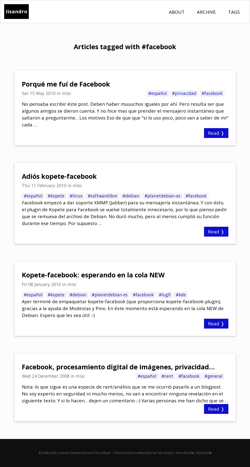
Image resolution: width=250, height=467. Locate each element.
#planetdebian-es (162, 196)
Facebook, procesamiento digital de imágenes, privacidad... (118, 366)
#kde (181, 295)
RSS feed (204, 453)
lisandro (16, 11)
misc (66, 93)
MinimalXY (145, 453)
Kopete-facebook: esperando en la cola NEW (93, 275)
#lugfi (165, 295)
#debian (130, 196)
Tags (234, 12)
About (177, 12)
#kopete (56, 196)
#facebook (212, 93)
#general (213, 376)
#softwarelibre (102, 196)
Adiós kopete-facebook (59, 176)
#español (157, 93)
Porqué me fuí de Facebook (66, 84)
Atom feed (184, 453)
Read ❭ (216, 133)
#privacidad (184, 93)
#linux (76, 196)
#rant (167, 376)
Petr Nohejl (165, 453)
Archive (206, 12)
